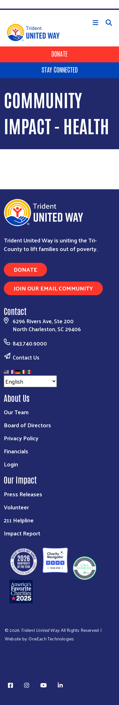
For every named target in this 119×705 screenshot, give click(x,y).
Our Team (16, 412)
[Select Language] (30, 381)
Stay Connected (60, 69)
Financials (16, 451)
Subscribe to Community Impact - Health (6, 159)
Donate (59, 53)
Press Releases (23, 494)
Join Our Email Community (53, 288)
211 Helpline (19, 520)
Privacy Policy (21, 438)
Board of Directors (27, 425)
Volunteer (16, 507)
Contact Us (26, 357)
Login (11, 464)
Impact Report (22, 533)
